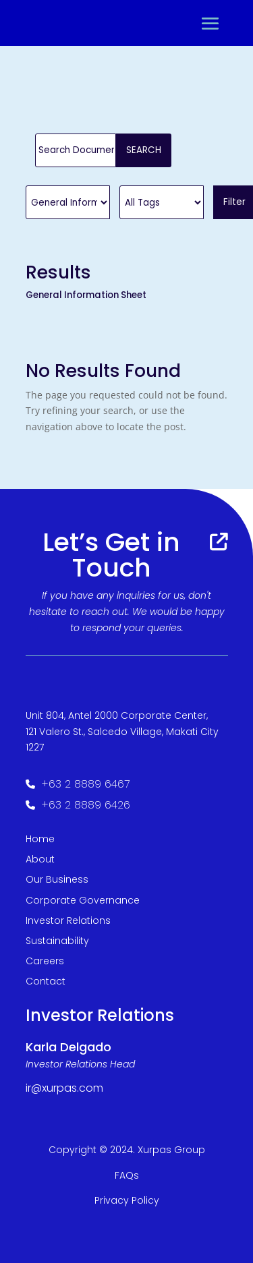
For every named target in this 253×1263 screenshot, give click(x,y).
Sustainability (57, 940)
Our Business (57, 879)
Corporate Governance (83, 900)
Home (40, 839)
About (40, 859)
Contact (45, 981)
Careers (45, 961)
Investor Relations (68, 920)
